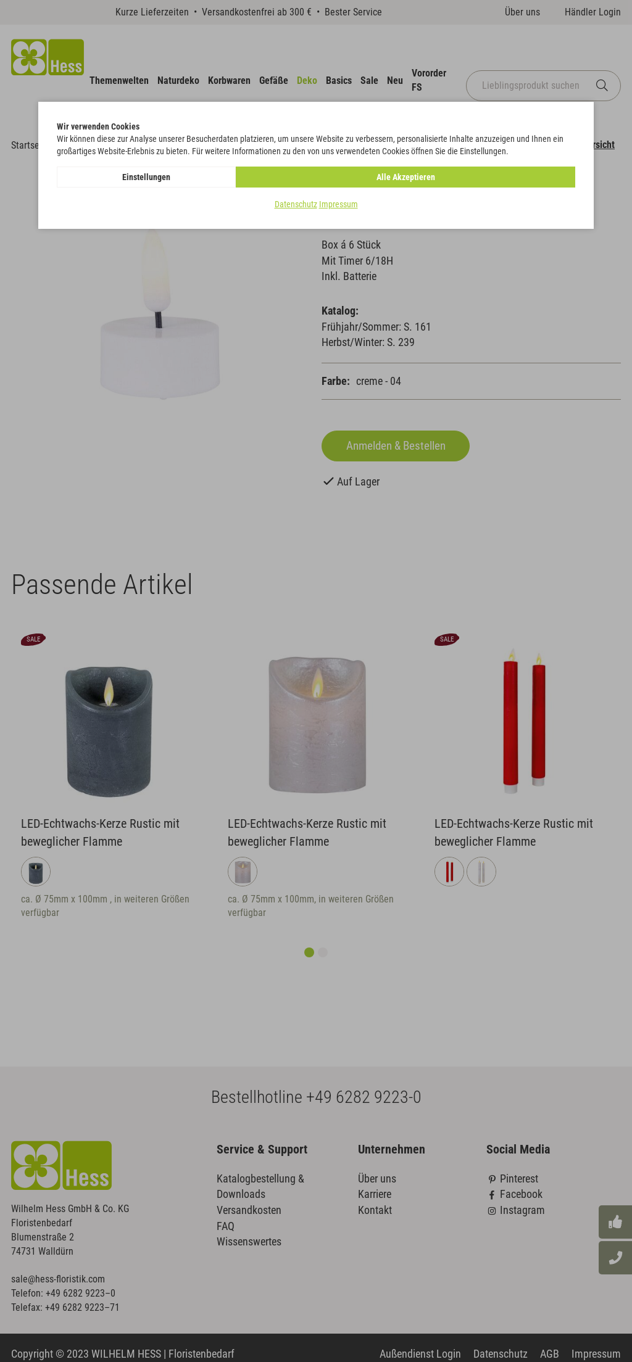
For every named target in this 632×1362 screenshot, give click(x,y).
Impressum (338, 204)
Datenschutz (296, 204)
